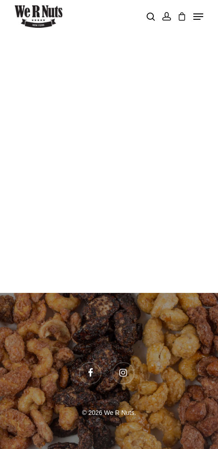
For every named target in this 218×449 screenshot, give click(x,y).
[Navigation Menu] (198, 16)
